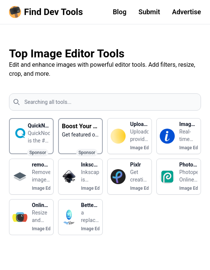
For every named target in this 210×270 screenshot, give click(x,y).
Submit (149, 12)
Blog (120, 12)
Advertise (186, 12)
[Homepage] (47, 12)
